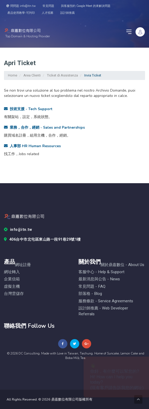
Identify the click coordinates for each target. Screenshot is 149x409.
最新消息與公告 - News (99, 279)
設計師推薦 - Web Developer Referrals (103, 311)
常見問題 (48, 6)
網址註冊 (23, 265)
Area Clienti (32, 75)
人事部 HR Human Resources (32, 146)
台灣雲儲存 (14, 293)
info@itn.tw (18, 229)
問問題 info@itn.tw (21, 6)
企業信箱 (12, 279)
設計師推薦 (67, 13)
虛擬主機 (12, 286)
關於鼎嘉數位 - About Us (122, 265)
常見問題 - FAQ (91, 286)
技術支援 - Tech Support (28, 108)
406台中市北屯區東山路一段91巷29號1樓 (42, 239)
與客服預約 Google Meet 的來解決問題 (85, 6)
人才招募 (47, 13)
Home (12, 75)
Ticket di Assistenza (62, 75)
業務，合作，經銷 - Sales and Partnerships (44, 127)
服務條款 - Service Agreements (105, 301)
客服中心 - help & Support (101, 272)
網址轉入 (12, 272)
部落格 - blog (90, 293)
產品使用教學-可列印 (21, 13)
